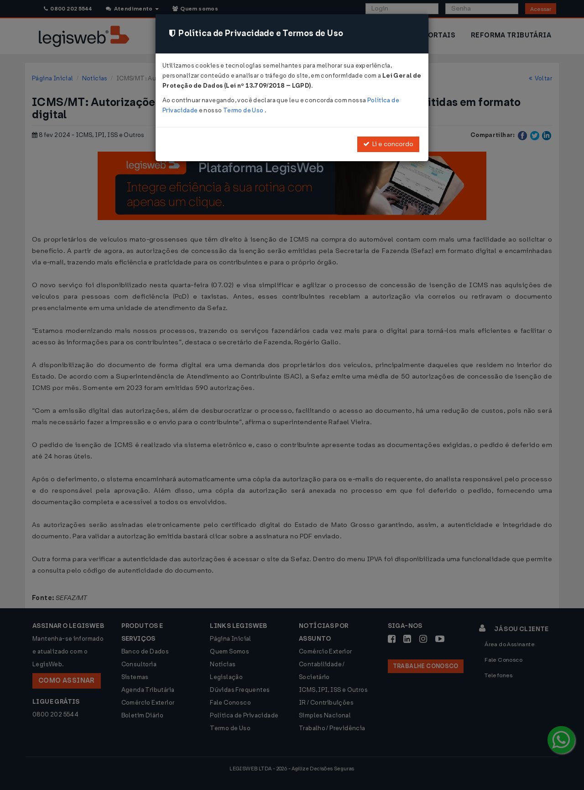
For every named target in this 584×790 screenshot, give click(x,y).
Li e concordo (388, 144)
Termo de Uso (244, 110)
